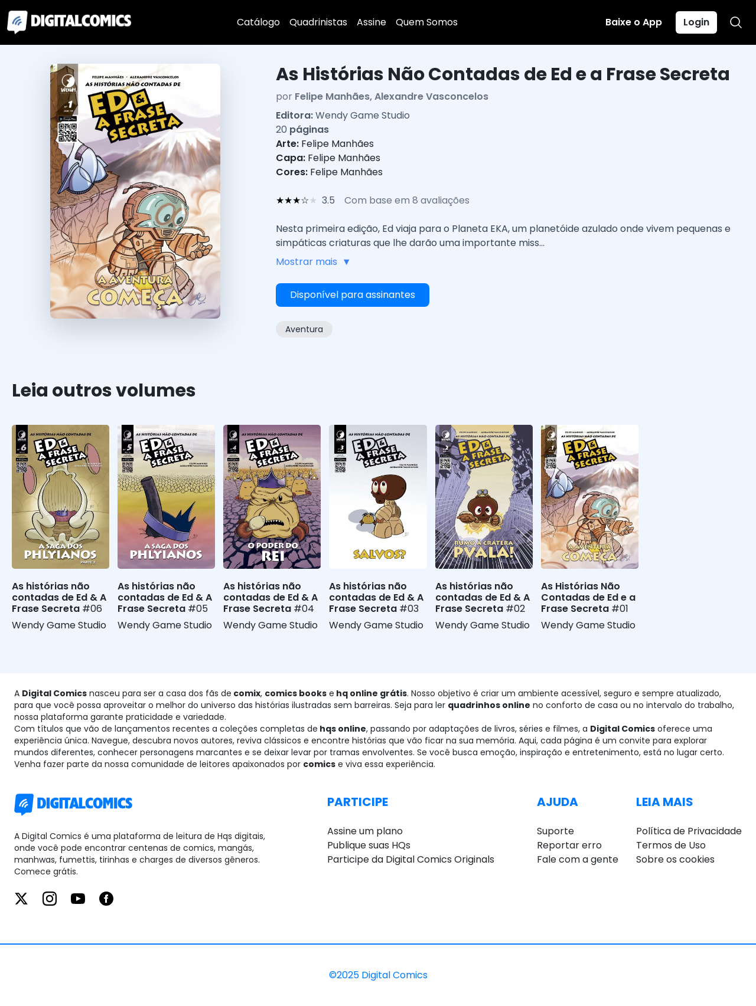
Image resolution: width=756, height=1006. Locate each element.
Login (696, 22)
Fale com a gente (577, 859)
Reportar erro (569, 845)
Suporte (555, 831)
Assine (371, 22)
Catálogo (258, 22)
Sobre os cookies (675, 859)
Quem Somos (427, 22)
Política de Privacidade (689, 831)
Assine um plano (365, 831)
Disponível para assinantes (352, 295)
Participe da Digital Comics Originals (410, 859)
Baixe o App (633, 22)
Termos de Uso (671, 845)
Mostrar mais (313, 262)
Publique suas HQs (368, 845)
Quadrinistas (318, 22)
